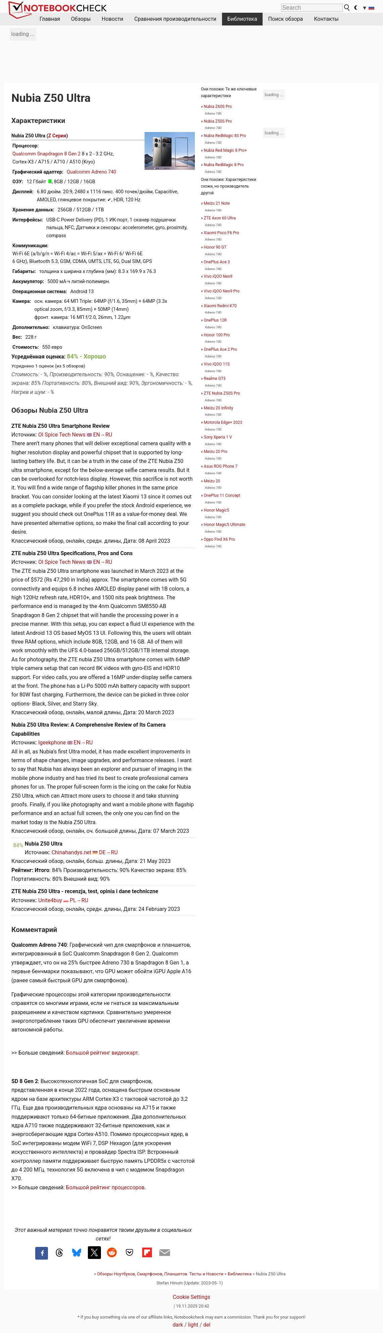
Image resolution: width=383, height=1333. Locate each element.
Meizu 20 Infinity (218, 408)
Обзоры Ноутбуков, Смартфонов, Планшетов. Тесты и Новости (160, 1273)
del (206, 1325)
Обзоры (81, 19)
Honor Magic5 (216, 510)
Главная (50, 19)
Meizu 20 (212, 481)
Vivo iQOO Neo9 (218, 276)
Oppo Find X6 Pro (219, 539)
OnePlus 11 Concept (222, 495)
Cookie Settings (191, 1297)
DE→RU (108, 852)
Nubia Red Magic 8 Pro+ (225, 150)
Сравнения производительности (175, 19)
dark (178, 1325)
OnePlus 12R (215, 320)
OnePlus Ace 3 (217, 262)
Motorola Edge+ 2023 (223, 422)
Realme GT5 (215, 378)
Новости (112, 19)
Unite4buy (50, 900)
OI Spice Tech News (62, 434)
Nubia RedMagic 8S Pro (225, 135)
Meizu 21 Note (217, 203)
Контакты (326, 19)
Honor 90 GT (215, 247)
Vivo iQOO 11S (217, 364)
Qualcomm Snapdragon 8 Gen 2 (46, 154)
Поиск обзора (285, 19)
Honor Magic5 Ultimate (224, 524)
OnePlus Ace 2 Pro (220, 349)
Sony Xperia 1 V (218, 437)
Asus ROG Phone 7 (220, 466)
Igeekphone (52, 742)
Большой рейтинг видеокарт (102, 1053)
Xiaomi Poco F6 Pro (221, 232)
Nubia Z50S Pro (218, 121)
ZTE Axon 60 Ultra (220, 218)
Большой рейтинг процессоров (105, 1187)
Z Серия (57, 136)
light (193, 1325)
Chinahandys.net (72, 852)
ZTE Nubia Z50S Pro (222, 393)
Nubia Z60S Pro (218, 106)
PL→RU (79, 900)
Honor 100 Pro (217, 335)
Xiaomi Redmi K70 (220, 306)
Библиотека (242, 19)
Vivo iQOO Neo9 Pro (222, 291)
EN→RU (102, 434)
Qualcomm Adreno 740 (91, 172)
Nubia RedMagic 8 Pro (224, 164)
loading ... (23, 34)
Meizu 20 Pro (215, 451)
